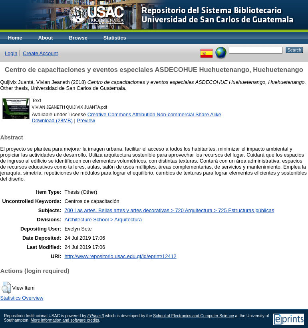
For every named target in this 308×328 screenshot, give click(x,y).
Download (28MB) (52, 120)
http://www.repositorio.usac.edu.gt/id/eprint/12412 (120, 256)
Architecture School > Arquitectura (103, 220)
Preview (86, 120)
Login (11, 53)
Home (15, 38)
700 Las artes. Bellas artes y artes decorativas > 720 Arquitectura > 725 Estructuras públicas (169, 210)
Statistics (114, 38)
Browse (78, 38)
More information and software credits (65, 320)
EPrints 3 (95, 316)
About (45, 38)
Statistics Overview (22, 298)
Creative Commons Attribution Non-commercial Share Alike (154, 114)
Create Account (40, 53)
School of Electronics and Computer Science (193, 316)
